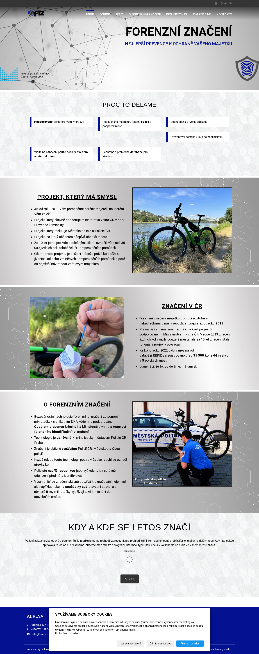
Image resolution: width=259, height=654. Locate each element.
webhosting (217, 649)
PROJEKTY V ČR (177, 14)
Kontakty (224, 14)
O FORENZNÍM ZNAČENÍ (145, 14)
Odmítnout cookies (160, 643)
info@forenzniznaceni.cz (46, 634)
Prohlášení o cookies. (67, 633)
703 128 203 (44, 629)
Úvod (90, 14)
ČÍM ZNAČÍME (202, 14)
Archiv (129, 578)
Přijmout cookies (190, 643)
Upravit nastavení (131, 643)
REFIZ (119, 14)
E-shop (104, 14)
